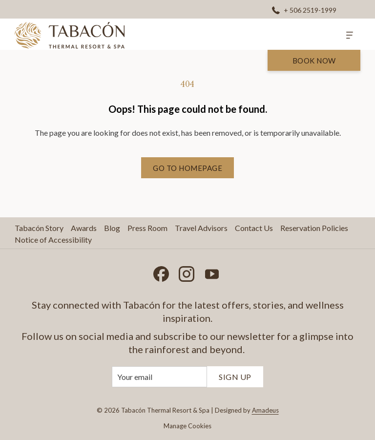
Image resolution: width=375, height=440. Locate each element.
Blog (112, 227)
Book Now (314, 60)
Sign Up (235, 376)
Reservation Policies (314, 227)
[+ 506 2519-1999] (304, 9)
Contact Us (254, 227)
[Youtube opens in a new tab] (212, 271)
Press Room (147, 227)
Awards (84, 227)
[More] (349, 34)
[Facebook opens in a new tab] (161, 271)
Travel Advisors (201, 227)
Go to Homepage (187, 168)
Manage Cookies (187, 426)
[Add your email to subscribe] (159, 376)
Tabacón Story (39, 227)
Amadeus (265, 410)
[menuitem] (40, 228)
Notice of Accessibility (53, 239)
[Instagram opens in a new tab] (186, 271)
